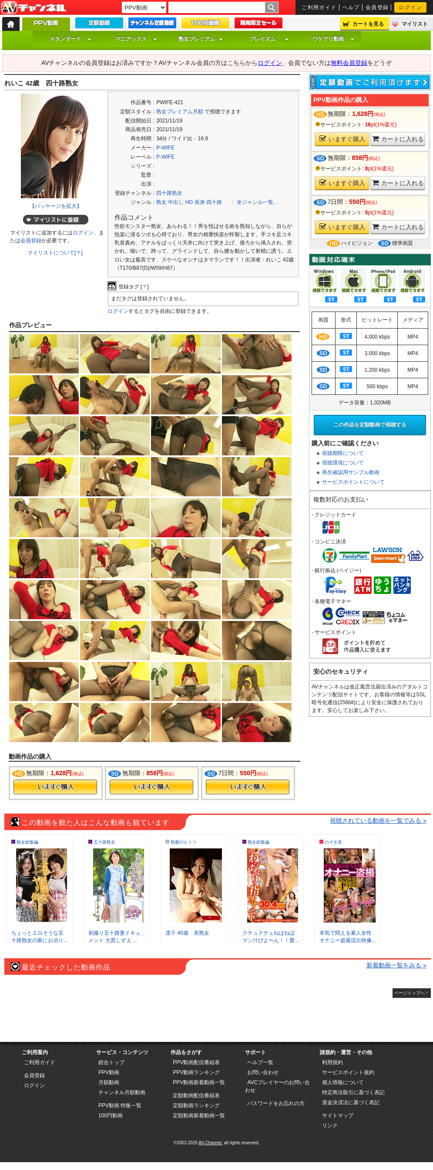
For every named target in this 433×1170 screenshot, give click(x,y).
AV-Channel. (210, 1142)
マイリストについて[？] (55, 253)
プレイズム (269, 39)
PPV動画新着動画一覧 (199, 1082)
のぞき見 (333, 842)
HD (189, 202)
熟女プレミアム (200, 39)
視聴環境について (343, 463)
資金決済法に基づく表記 (350, 1102)
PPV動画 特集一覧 (119, 1105)
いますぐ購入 (342, 138)
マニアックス (136, 39)
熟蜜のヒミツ (184, 842)
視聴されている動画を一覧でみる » (378, 820)
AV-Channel (33, 8)
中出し (176, 202)
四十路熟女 (169, 193)
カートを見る (368, 24)
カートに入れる (398, 138)
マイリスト (415, 24)
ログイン (410, 7)
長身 (200, 202)
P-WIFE (165, 148)
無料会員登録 (349, 62)
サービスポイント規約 (348, 1072)
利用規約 (332, 1062)
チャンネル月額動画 (121, 1092)
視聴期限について (343, 453)
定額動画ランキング (196, 1105)
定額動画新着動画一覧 (199, 1115)
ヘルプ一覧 (260, 1062)
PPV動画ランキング (196, 1072)
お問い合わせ (263, 1072)
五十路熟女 (104, 842)
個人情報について (343, 1082)
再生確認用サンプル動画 (350, 472)
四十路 (214, 202)
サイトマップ (337, 1115)
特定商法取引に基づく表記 (353, 1092)
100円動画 (110, 1115)
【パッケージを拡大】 (56, 206)
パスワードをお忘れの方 (276, 1103)
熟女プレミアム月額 (179, 112)
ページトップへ (409, 992)
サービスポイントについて (353, 482)
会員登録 (377, 7)
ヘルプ (351, 7)
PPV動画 (108, 1072)
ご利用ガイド (319, 7)
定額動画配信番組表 (196, 1095)
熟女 (161, 202)
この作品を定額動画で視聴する (369, 425)
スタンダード (70, 39)
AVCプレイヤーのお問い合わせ (277, 1086)
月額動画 (108, 1082)
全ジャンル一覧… (258, 202)
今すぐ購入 (55, 787)
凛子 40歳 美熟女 (187, 933)
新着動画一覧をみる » (396, 965)
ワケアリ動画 (333, 39)
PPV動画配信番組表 (196, 1062)
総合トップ (111, 1062)
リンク (330, 1126)
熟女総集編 (27, 842)
